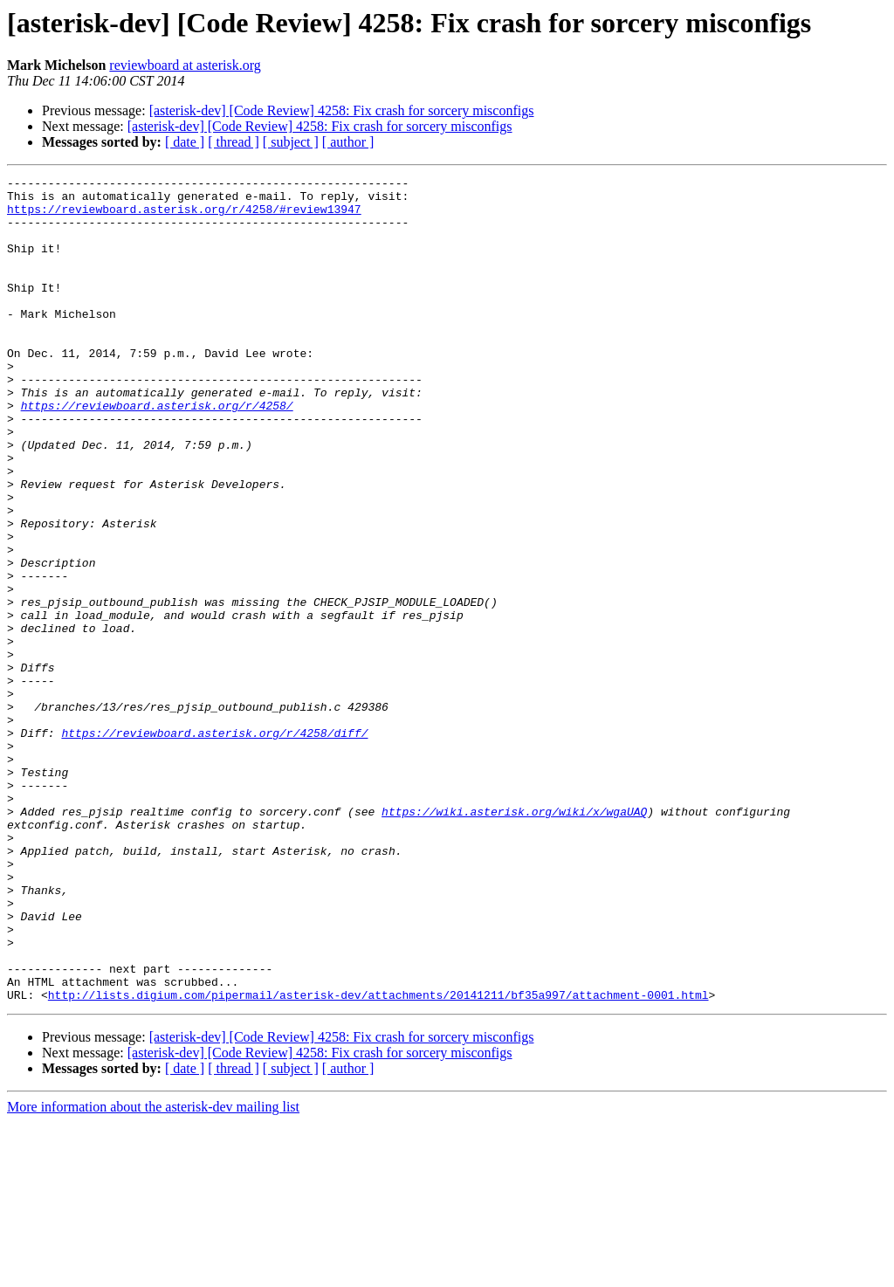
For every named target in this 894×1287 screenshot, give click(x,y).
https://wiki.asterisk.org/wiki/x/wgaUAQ (514, 939)
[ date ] (184, 141)
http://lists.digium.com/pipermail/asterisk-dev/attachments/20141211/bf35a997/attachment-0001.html (378, 1159)
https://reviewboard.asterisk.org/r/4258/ (157, 452)
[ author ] (348, 141)
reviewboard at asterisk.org (184, 65)
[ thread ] (233, 141)
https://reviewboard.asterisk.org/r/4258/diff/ (214, 845)
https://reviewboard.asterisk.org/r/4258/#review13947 (184, 216)
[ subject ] (291, 141)
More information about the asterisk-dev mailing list (153, 1271)
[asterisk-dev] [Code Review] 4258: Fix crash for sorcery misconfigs (341, 110)
